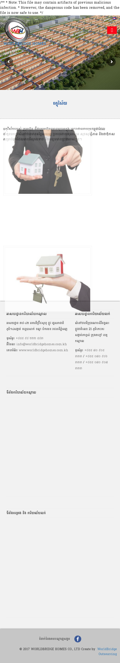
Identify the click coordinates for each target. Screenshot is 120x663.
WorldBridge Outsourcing (107, 651)
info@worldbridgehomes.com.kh (41, 344)
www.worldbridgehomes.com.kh (43, 350)
